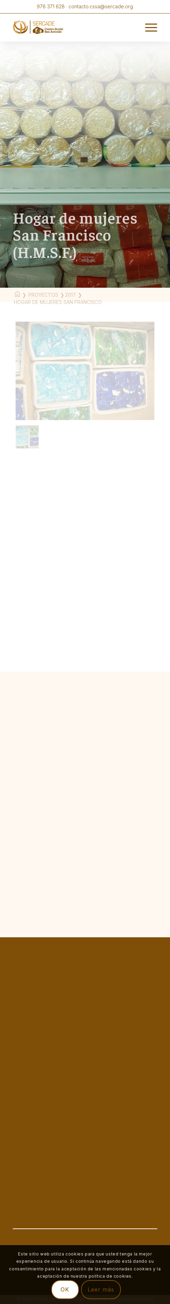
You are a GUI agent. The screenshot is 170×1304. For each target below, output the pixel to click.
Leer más (101, 1289)
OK (65, 1289)
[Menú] (147, 27)
